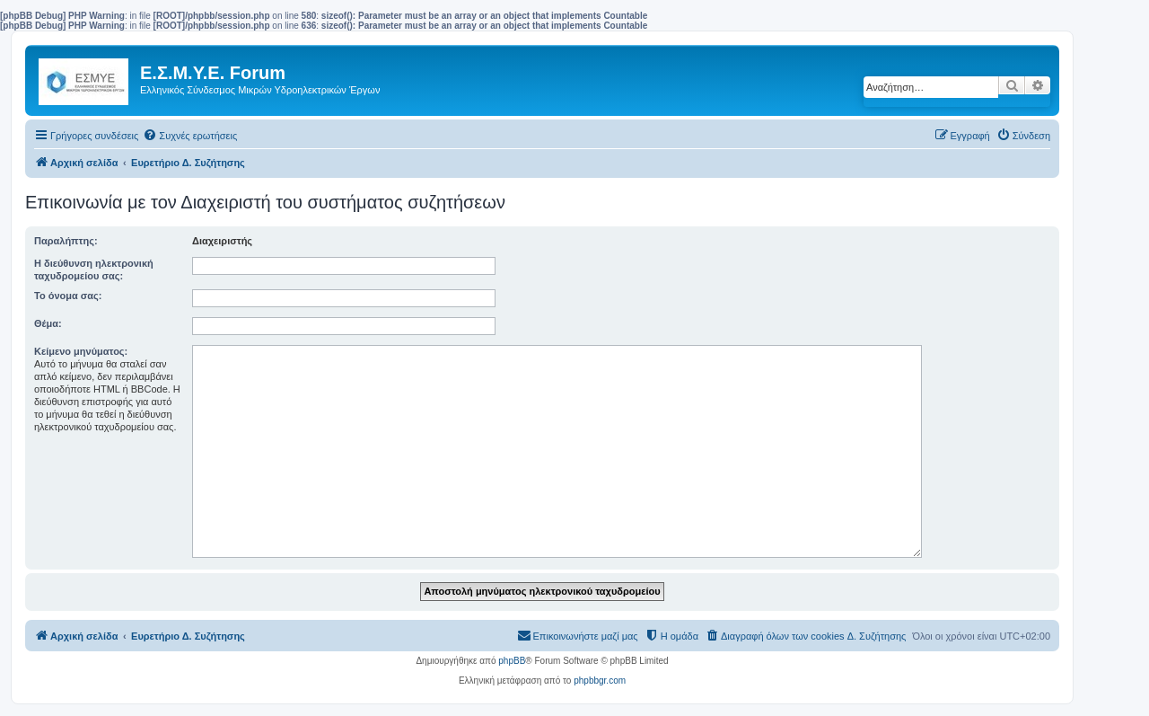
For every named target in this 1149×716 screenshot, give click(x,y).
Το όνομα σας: (67, 295)
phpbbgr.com (600, 680)
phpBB (511, 661)
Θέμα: (48, 323)
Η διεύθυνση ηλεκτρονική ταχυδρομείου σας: (93, 269)
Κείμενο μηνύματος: (80, 351)
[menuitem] (190, 135)
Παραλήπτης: (66, 240)
